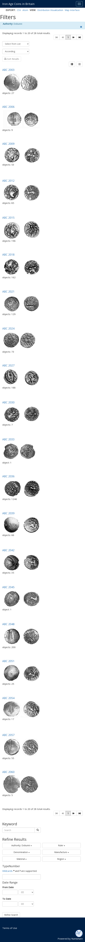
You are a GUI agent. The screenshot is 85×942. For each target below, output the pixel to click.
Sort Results (11, 58)
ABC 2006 (8, 107)
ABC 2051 (8, 661)
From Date (8, 887)
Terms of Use (9, 928)
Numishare (77, 938)
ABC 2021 (8, 291)
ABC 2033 (8, 439)
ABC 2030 (8, 402)
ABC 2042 (8, 550)
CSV (19, 10)
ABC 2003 (8, 70)
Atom (25, 10)
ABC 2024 (8, 328)
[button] (74, 37)
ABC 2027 (8, 365)
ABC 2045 (8, 587)
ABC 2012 (8, 180)
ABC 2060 (8, 772)
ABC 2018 (8, 254)
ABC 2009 (8, 144)
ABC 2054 (8, 698)
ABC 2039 (8, 513)
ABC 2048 (8, 624)
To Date (6, 898)
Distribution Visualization (50, 10)
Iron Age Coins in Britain (18, 4)
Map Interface (72, 10)
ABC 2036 (8, 476)
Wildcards (7, 870)
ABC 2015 (8, 217)
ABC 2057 (8, 735)
